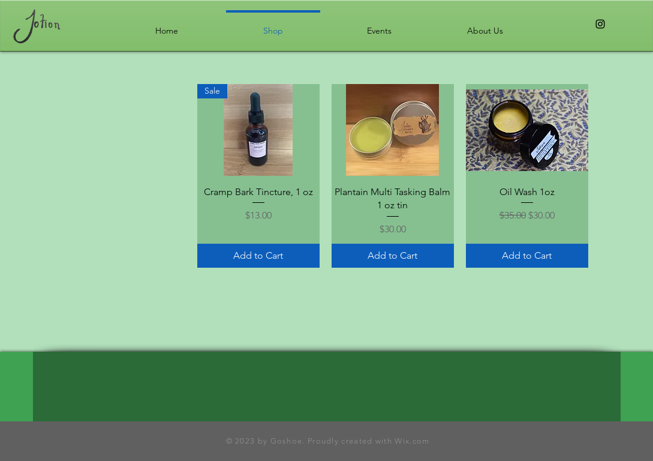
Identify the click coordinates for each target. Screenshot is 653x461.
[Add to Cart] (258, 256)
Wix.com (410, 440)
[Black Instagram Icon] (600, 24)
